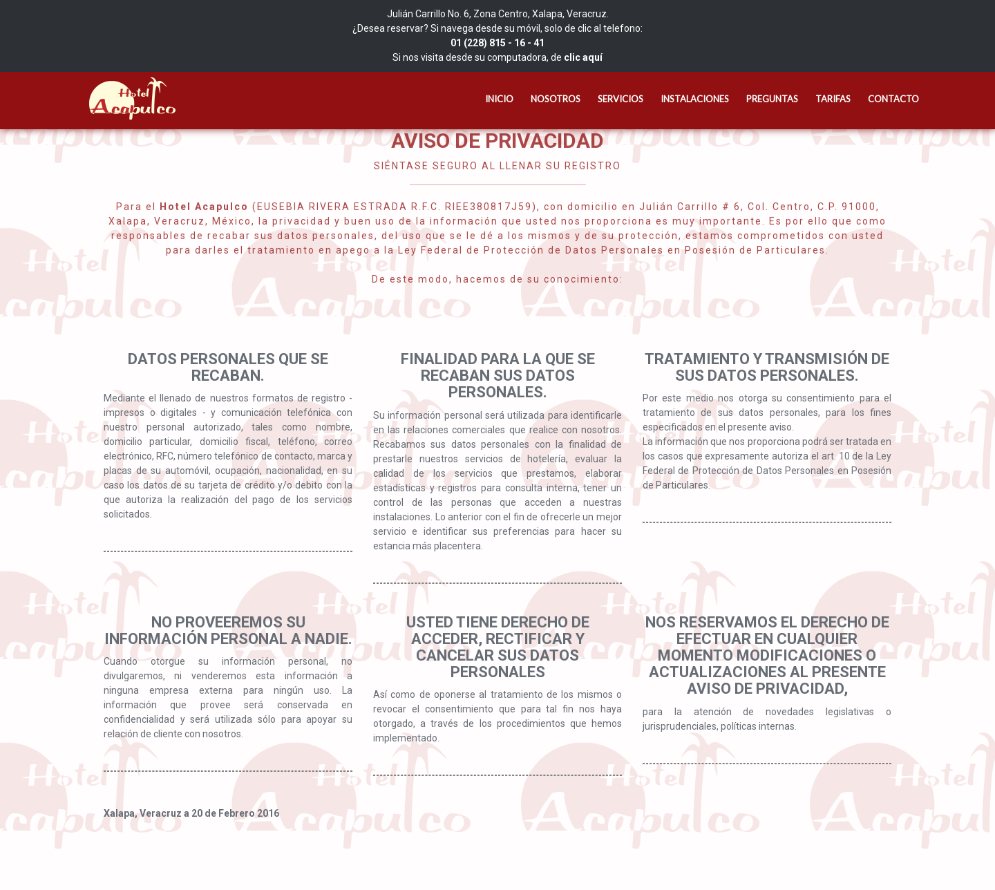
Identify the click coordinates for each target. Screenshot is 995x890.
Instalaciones (695, 98)
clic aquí (583, 57)
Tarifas (833, 98)
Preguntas (772, 98)
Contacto (893, 98)
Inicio (499, 98)
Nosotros (555, 98)
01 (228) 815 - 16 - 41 (497, 42)
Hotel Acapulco (128, 98)
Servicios (620, 98)
